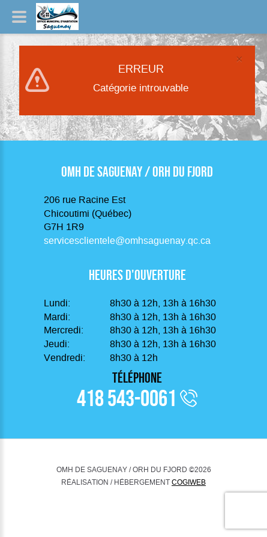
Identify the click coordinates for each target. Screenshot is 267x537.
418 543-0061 (126, 398)
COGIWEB (189, 482)
